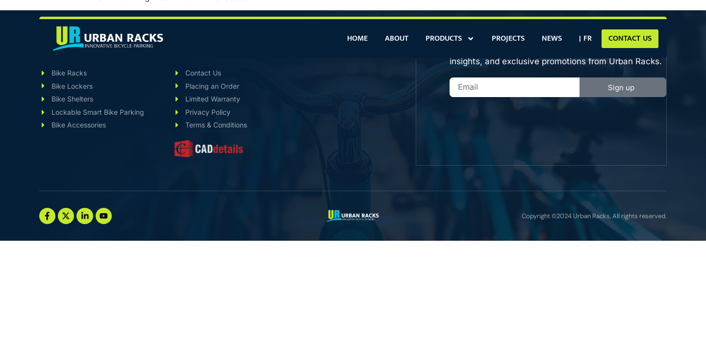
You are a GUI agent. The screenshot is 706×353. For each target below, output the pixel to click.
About (396, 38)
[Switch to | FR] (585, 38)
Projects (508, 38)
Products (450, 39)
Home (357, 38)
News (552, 38)
